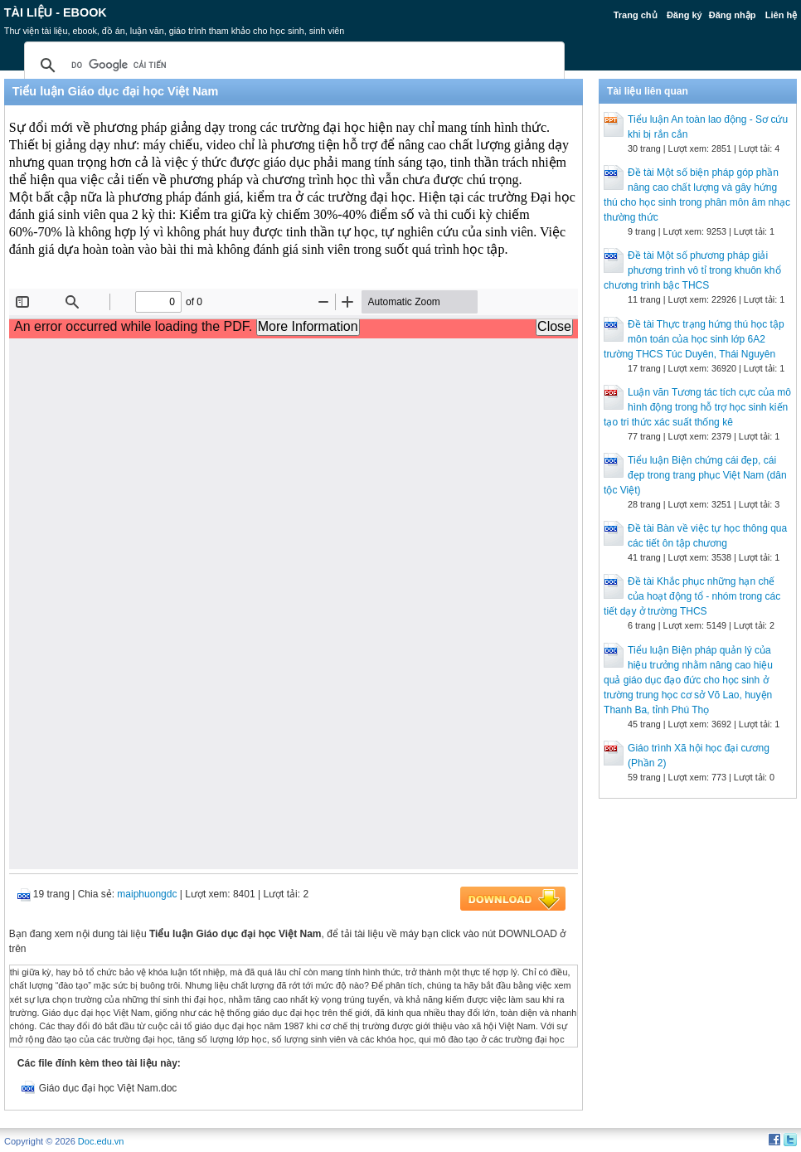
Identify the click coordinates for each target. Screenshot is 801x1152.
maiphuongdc (147, 894)
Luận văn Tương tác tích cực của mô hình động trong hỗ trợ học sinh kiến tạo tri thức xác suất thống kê (697, 407)
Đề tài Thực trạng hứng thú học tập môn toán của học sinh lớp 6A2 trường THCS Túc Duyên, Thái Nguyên (694, 339)
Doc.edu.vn (101, 1141)
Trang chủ (636, 15)
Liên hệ (781, 15)
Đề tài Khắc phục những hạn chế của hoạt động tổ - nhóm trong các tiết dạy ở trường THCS (692, 596)
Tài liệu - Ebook (55, 12)
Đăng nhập (732, 15)
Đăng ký (684, 15)
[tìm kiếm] (291, 65)
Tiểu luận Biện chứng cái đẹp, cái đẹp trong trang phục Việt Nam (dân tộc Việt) (695, 475)
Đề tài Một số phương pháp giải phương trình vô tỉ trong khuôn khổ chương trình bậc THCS (692, 270)
